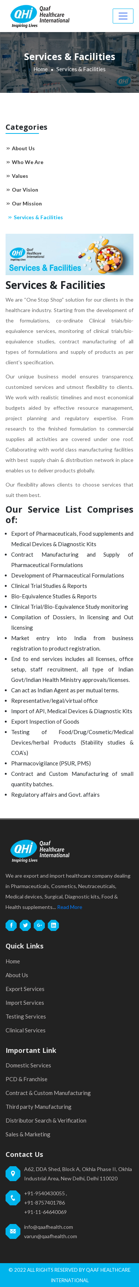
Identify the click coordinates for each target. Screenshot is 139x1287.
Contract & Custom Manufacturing (48, 1092)
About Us (20, 148)
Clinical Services (26, 1030)
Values (17, 176)
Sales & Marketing (28, 1134)
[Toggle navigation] (123, 16)
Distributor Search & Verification (46, 1120)
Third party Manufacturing (39, 1106)
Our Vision (22, 189)
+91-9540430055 (44, 1193)
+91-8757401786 (44, 1202)
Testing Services (26, 1016)
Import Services (25, 1002)
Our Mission (24, 203)
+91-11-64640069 (45, 1212)
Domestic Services (28, 1065)
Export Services (25, 988)
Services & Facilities (35, 217)
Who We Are (24, 162)
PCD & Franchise (26, 1079)
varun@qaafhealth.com (50, 1236)
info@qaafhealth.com (48, 1227)
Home (40, 69)
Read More (69, 907)
